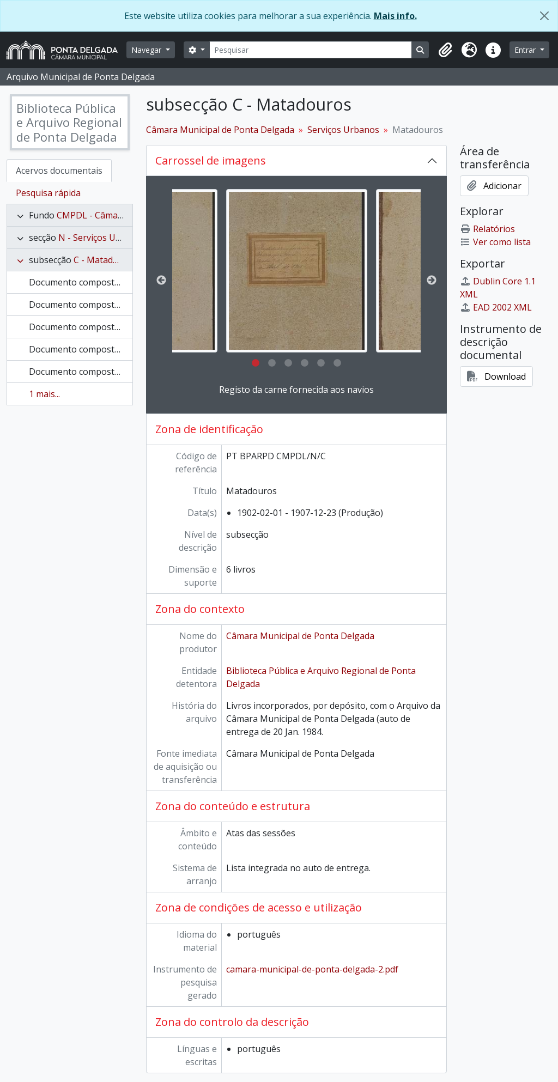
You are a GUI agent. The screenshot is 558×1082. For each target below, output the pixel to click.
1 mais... (44, 394)
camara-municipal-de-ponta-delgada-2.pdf (312, 969)
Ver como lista (495, 242)
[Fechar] (544, 16)
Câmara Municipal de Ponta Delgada (220, 130)
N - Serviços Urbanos (101, 238)
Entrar (526, 50)
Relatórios (487, 229)
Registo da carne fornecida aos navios (296, 390)
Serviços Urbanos (343, 130)
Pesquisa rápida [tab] (48, 193)
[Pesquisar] (311, 49)
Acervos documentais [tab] (59, 171)
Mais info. (395, 16)
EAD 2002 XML (496, 307)
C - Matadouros (105, 260)
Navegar (147, 50)
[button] (445, 50)
